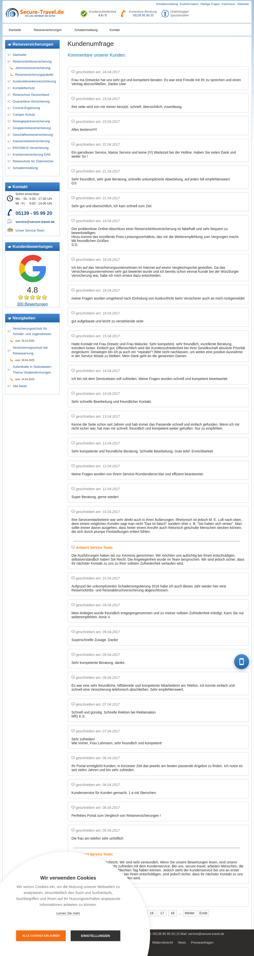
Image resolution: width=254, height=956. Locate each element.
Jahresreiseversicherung (32, 68)
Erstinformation (189, 3)
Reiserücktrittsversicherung (32, 61)
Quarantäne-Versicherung (31, 101)
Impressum (228, 3)
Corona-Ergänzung (26, 108)
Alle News (20, 386)
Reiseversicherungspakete (34, 74)
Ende (203, 913)
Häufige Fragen (210, 3)
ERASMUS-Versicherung (31, 148)
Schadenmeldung (167, 3)
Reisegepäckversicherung (31, 121)
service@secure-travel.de (35, 222)
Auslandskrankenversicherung (34, 81)
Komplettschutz (24, 88)
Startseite (243, 3)
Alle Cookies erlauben (41, 935)
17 (162, 913)
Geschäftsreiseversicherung (33, 135)
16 (152, 913)
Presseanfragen (202, 942)
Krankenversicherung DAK (32, 154)
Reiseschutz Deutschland (31, 95)
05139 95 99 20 (143, 15)
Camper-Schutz (24, 114)
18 (173, 913)
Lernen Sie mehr (68, 913)
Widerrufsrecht (162, 942)
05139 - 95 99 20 (34, 213)
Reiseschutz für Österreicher (33, 161)
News (182, 942)
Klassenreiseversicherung (31, 141)
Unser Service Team (30, 230)
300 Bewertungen (32, 304)
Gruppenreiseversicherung (32, 128)
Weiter (190, 913)
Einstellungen (95, 936)
